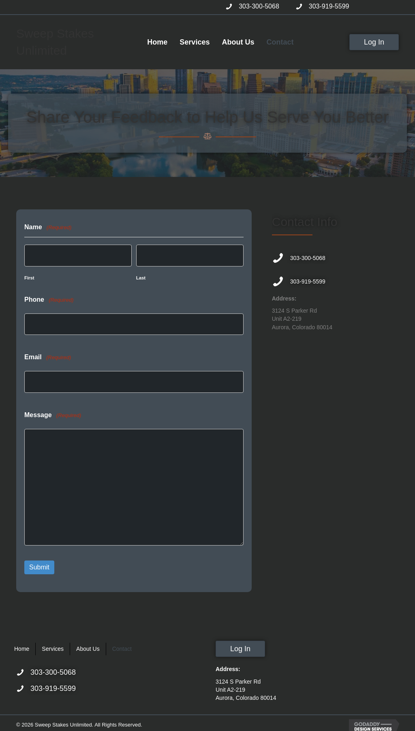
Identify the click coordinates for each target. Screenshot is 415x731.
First (29, 277)
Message (52, 412)
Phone (49, 299)
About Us (88, 644)
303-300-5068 (259, 6)
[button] (374, 42)
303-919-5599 (329, 6)
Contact (122, 644)
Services (53, 644)
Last (140, 277)
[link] (157, 42)
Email (47, 356)
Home (21, 644)
